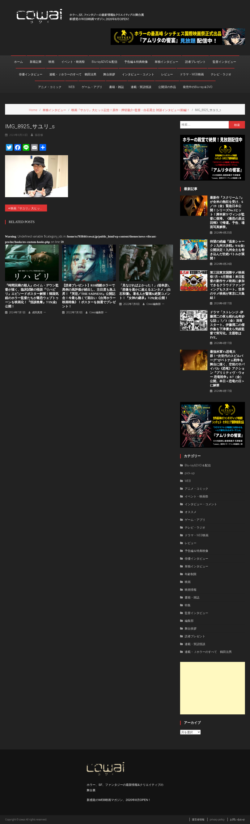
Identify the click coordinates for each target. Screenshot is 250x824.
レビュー (167, 74)
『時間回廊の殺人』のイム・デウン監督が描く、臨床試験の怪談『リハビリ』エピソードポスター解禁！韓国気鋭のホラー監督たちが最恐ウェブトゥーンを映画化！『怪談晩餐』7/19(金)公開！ (32, 296)
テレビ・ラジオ (221, 74)
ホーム (18, 61)
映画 (51, 61)
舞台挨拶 (109, 74)
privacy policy (217, 819)
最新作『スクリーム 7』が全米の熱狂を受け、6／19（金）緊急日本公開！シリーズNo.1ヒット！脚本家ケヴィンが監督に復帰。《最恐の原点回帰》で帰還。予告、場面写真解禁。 (227, 212)
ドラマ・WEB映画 (192, 74)
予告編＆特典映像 (136, 61)
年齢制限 (190, 574)
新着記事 (36, 61)
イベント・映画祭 (73, 61)
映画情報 (190, 590)
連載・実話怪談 (141, 87)
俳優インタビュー (30, 74)
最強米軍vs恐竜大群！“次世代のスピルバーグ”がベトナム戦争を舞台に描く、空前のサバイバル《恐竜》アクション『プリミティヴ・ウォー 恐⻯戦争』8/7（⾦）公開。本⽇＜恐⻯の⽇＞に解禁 (227, 368)
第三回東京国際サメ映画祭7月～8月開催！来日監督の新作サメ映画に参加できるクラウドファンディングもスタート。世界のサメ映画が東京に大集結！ (227, 285)
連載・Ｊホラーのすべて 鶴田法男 (72, 74)
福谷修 (39, 135)
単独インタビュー (166, 61)
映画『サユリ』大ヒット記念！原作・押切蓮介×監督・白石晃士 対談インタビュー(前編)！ (28, 208)
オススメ (190, 512)
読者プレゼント (195, 61)
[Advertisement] (212, 688)
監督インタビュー (224, 61)
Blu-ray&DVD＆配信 (104, 61)
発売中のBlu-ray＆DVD (197, 87)
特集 (188, 605)
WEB (71, 87)
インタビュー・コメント (138, 74)
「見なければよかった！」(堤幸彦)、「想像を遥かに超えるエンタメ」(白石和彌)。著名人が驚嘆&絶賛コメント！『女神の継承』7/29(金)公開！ (145, 292)
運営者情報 (198, 819)
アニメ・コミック (50, 87)
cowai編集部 (96, 312)
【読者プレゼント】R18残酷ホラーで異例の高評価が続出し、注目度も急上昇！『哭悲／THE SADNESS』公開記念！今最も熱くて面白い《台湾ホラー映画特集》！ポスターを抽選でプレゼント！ (89, 296)
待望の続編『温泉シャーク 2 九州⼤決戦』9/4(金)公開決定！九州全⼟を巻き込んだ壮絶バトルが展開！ (227, 250)
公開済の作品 (167, 87)
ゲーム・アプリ (92, 87)
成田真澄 (37, 312)
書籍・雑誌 (116, 87)
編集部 (189, 621)
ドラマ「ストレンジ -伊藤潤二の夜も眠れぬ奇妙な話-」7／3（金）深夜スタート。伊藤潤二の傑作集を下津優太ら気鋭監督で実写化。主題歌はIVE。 (227, 325)
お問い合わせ (237, 819)
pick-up (190, 473)
